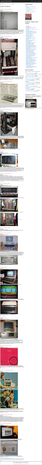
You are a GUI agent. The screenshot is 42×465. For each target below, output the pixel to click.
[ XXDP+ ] (4, 38)
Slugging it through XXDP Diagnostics (6, 36)
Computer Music (28, 89)
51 (19, 459)
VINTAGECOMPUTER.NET (6, 1)
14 (23, 458)
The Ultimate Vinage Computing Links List (31, 11)
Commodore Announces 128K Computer (7, 81)
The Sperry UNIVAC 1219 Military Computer (31, 78)
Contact (32, 1)
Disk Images (27, 7)
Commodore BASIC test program (5, 227)
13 (22, 458)
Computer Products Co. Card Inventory (6, 414)
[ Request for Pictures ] (5, 416)
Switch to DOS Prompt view (29, 12)
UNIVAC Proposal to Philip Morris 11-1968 (7, 370)
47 (14, 459)
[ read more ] (11, 79)
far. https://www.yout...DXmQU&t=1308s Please (9, 180)
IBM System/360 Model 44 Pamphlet (6, 345)
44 (11, 459)
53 (21, 459)
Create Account (39, 1)
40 (6, 459)
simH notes (2, 151)
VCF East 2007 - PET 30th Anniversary (31, 79)
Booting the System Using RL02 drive (6, 9)
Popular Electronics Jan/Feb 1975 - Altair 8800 (31, 90)
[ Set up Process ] (5, 319)
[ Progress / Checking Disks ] (6, 11)
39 (5, 459)
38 (4, 459)
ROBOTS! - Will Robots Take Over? (30, 75)
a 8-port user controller (21, 341)
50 (18, 459)
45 (12, 459)
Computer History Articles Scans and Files (31, 8)
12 (21, 458)
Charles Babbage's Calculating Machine (31, 82)
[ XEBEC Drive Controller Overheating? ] (8, 235)
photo (14, 456)
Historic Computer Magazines (29, 86)
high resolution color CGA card (8, 341)
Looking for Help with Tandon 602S (6, 173)
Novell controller (15, 341)
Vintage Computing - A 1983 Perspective (31, 83)
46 (13, 459)
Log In (35, 1)
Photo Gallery (27, 10)
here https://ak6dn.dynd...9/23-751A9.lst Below (10, 33)
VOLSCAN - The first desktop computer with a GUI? (32, 74)
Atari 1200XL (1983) (4, 267)
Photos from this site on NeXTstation (6, 423)
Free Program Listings (28, 88)
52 (20, 459)
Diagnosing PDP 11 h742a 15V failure (6, 109)
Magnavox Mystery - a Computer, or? (30, 76)
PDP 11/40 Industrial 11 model (5, 183)
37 (3, 459)
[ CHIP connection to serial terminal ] (7, 153)
